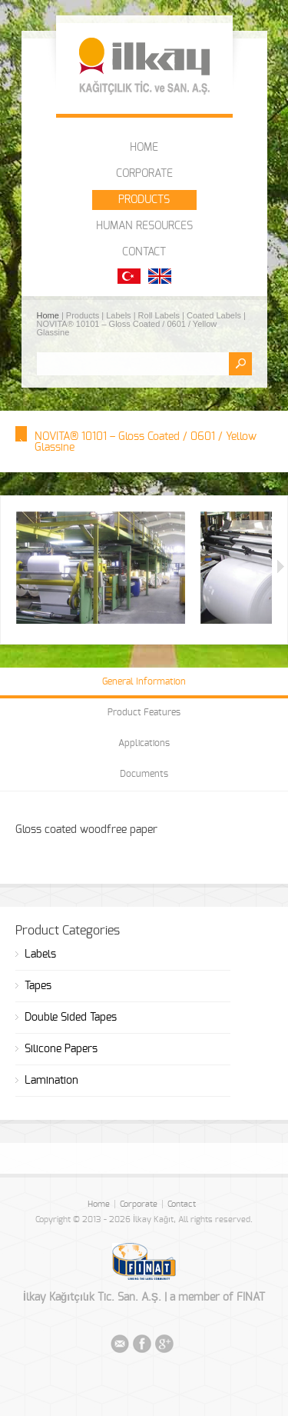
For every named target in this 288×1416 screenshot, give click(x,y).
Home (49, 315)
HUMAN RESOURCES (144, 226)
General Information (144, 681)
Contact (181, 1204)
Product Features (144, 712)
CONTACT (144, 252)
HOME (144, 147)
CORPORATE (144, 173)
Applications (144, 743)
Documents (144, 773)
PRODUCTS (144, 200)
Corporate (138, 1204)
